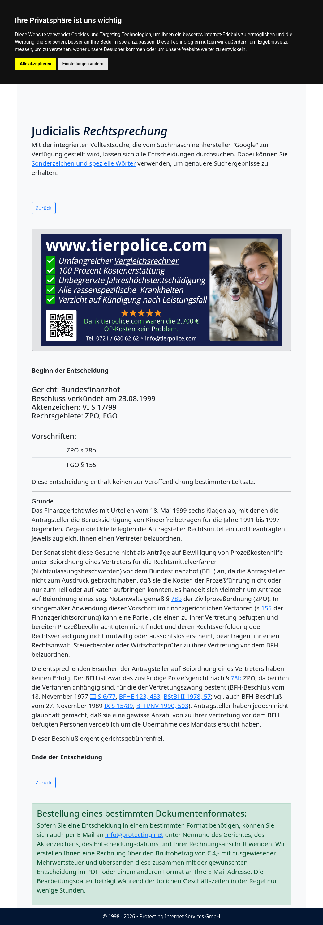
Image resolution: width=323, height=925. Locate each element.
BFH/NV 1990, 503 (162, 706)
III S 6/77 (102, 696)
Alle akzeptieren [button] (35, 63)
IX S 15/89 (118, 706)
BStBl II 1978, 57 (187, 696)
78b (176, 599)
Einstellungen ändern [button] (83, 63)
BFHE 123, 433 (140, 696)
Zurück (44, 208)
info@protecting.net (134, 834)
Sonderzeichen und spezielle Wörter (84, 163)
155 (266, 608)
